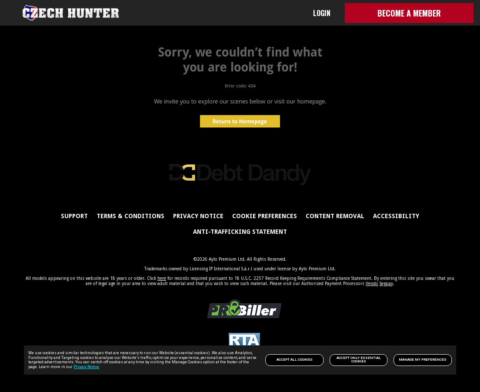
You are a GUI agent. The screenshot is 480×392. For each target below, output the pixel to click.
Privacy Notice (86, 367)
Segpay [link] (386, 283)
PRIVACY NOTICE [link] (198, 216)
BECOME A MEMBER (409, 13)
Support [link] (74, 216)
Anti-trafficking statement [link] (240, 231)
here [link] (161, 278)
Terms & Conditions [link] (130, 216)
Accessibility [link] (396, 216)
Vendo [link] (372, 283)
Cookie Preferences (264, 216)
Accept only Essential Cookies (359, 359)
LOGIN (321, 13)
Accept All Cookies (295, 360)
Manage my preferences (423, 360)
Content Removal (335, 216)
